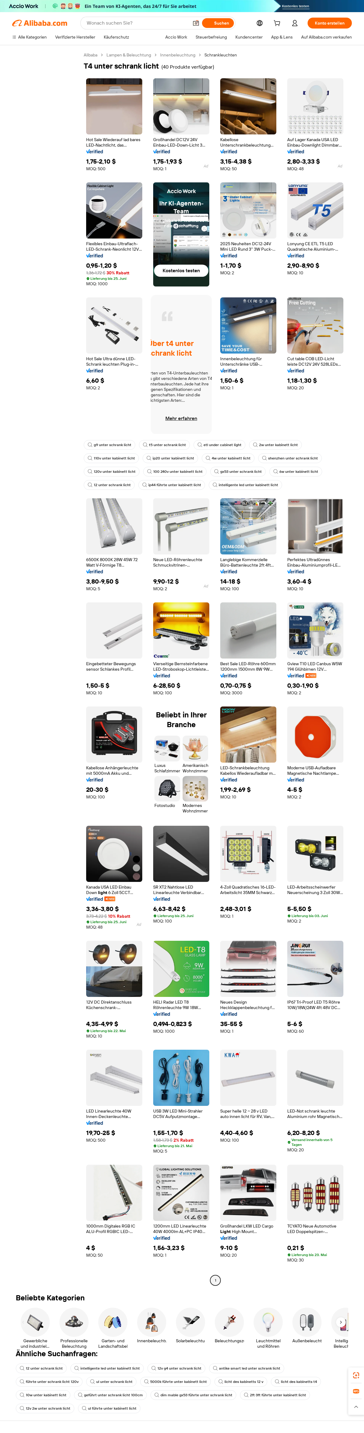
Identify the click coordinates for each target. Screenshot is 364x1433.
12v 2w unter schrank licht (273, 1395)
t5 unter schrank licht (161, 444)
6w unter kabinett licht (287, 471)
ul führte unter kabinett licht (45, 1408)
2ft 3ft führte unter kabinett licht (208, 1395)
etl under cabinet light (213, 444)
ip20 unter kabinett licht (167, 458)
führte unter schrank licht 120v (309, 1368)
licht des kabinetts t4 (217, 1381)
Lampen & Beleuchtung (129, 55)
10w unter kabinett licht (271, 1381)
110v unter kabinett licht (110, 458)
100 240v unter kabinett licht (171, 471)
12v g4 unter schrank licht (170, 1368)
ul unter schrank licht (40, 1381)
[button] (356, 1407)
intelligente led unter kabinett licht (239, 485)
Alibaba (91, 55)
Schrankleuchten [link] (218, 55)
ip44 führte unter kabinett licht (169, 485)
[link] (356, 1375)
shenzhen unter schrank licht (281, 458)
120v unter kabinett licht (110, 471)
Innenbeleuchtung (177, 55)
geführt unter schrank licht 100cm (50, 1395)
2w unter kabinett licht (267, 444)
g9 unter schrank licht (108, 444)
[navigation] (46, 668)
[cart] (276, 23)
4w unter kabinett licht (222, 458)
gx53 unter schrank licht (232, 471)
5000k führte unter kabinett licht (101, 1381)
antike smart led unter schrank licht (238, 1368)
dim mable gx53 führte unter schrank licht (130, 1395)
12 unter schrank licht (108, 485)
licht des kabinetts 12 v (164, 1381)
